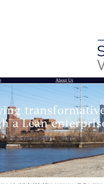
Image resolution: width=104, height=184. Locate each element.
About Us (64, 80)
